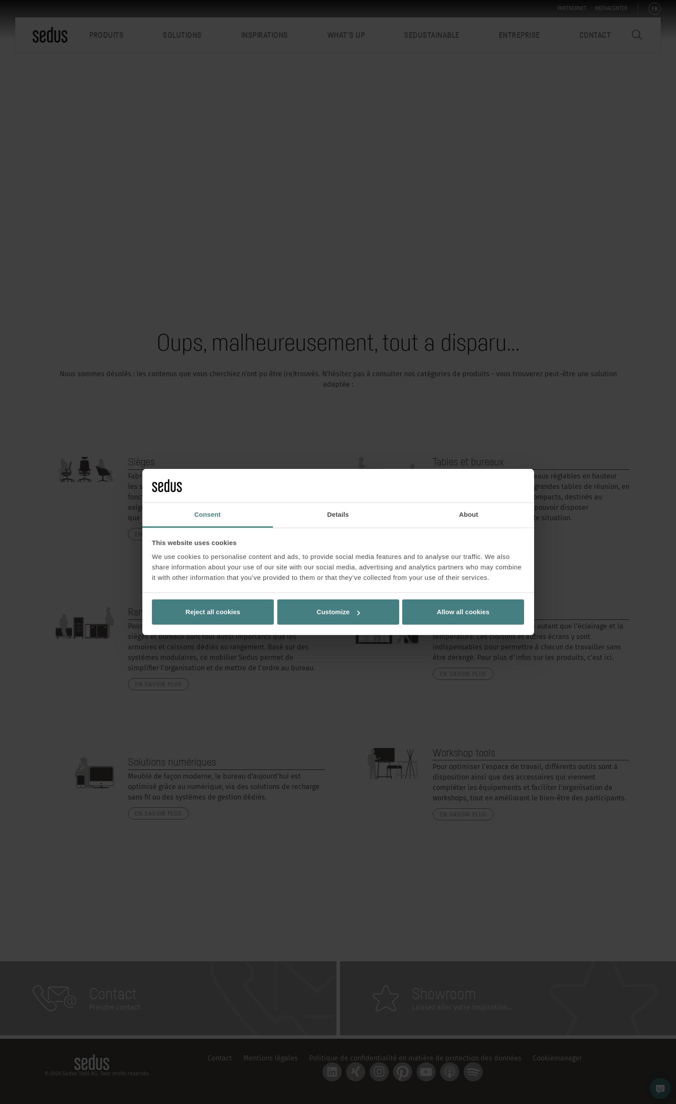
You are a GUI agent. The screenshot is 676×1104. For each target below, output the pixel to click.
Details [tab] (338, 514)
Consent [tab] (207, 514)
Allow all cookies (463, 612)
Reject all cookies (212, 612)
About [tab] (468, 514)
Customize (338, 612)
